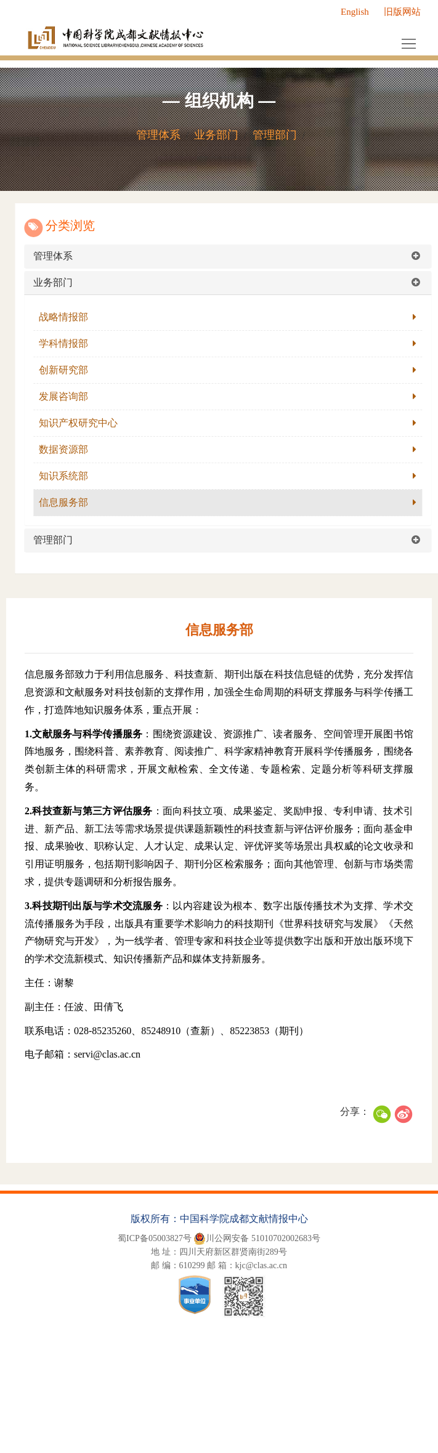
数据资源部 (74, 449)
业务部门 (216, 135)
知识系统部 (74, 476)
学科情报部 (74, 343)
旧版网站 (402, 12)
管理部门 (275, 135)
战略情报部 (74, 317)
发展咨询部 (74, 396)
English (355, 12)
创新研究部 (74, 370)
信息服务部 (74, 502)
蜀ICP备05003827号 (155, 1238)
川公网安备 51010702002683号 (256, 1238)
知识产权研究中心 (89, 423)
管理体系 (158, 135)
